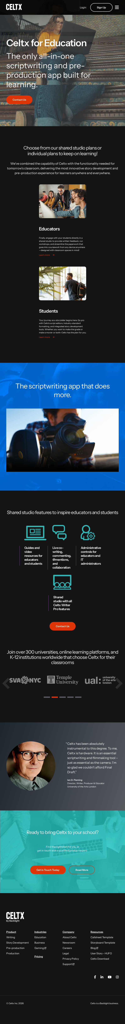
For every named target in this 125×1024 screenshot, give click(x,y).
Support (68, 964)
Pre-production (15, 948)
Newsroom (69, 942)
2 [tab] (55, 697)
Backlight (104, 1003)
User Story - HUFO (101, 953)
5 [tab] (78, 697)
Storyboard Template (103, 942)
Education (40, 937)
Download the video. (62, 440)
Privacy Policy (71, 958)
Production (12, 953)
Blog (94, 948)
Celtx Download (100, 958)
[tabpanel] (25, 680)
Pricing (38, 956)
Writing (10, 937)
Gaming (40, 948)
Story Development (17, 942)
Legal (66, 953)
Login (83, 7)
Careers (67, 948)
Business (39, 942)
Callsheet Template (102, 937)
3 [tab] (62, 697)
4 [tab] (70, 697)
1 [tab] (47, 697)
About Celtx (70, 937)
